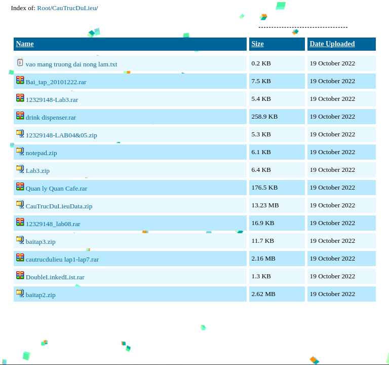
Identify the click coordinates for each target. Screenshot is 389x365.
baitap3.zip (41, 241)
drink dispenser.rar (51, 117)
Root (43, 8)
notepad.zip (41, 153)
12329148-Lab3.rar (52, 99)
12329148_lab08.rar (53, 224)
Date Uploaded (332, 44)
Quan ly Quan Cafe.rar (56, 188)
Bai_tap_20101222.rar (56, 82)
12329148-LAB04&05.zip (61, 135)
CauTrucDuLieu (74, 8)
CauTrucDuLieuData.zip (59, 206)
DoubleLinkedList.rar (55, 277)
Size (258, 44)
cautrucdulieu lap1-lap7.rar (62, 259)
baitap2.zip (41, 295)
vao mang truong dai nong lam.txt (72, 64)
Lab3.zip (38, 170)
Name (25, 44)
